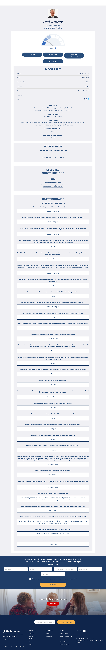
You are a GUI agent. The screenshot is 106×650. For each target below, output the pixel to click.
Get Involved (63, 641)
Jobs (30, 644)
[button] (66, 636)
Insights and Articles (65, 638)
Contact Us (49, 636)
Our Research (32, 636)
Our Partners (32, 638)
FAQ (30, 641)
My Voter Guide (64, 633)
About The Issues (64, 644)
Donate (48, 638)
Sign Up (48, 633)
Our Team (31, 633)
